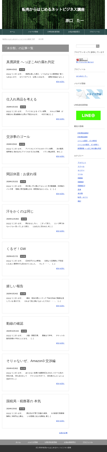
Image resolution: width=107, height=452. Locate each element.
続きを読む (60, 82)
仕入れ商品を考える (22, 99)
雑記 (79, 201)
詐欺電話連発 (83, 137)
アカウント (82, 163)
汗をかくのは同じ (20, 211)
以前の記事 (63, 433)
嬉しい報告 (15, 286)
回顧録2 (81, 182)
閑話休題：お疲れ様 (22, 174)
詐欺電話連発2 (83, 133)
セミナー (81, 170)
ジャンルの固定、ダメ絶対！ (88, 144)
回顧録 (80, 178)
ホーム (12, 32)
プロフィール (95, 32)
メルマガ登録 (33, 32)
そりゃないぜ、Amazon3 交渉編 (32, 361)
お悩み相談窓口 (74, 32)
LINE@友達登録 (54, 32)
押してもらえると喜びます (85, 62)
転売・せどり (83, 197)
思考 (79, 189)
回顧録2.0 (81, 186)
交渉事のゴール (19, 137)
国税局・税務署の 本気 (24, 401)
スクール (81, 166)
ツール (80, 174)
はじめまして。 (82, 76)
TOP (19, 39)
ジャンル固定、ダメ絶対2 (87, 141)
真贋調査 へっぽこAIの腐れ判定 (32, 62)
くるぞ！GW (16, 249)
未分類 (22, 69)
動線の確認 (15, 323)
